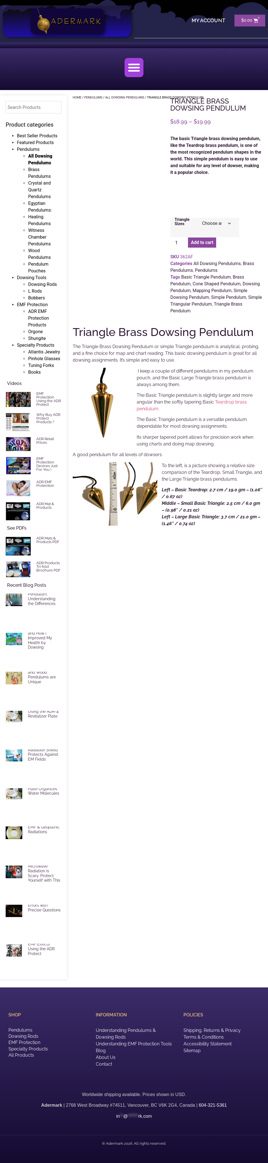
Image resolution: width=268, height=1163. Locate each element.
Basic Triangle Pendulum (206, 277)
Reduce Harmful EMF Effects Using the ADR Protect (43, 946)
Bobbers (36, 298)
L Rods (35, 291)
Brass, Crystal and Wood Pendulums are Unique (42, 674)
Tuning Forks (41, 365)
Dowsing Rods (42, 284)
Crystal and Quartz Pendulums (39, 189)
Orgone (35, 331)
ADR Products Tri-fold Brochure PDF (48, 566)
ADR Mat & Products (45, 506)
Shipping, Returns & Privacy (212, 1030)
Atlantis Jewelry (44, 352)
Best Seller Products (37, 135)
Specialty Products (35, 345)
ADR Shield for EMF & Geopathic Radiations (44, 827)
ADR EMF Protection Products (38, 318)
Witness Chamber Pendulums (39, 237)
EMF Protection (32, 304)
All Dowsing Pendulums (217, 263)
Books (34, 372)
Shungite (37, 338)
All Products (21, 1055)
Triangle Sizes (181, 222)
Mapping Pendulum (211, 290)
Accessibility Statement (207, 1044)
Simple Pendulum (228, 297)
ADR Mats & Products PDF (47, 540)
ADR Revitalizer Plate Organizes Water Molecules (43, 789)
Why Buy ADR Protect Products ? (48, 418)
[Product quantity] (178, 242)
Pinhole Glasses (44, 358)
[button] (134, 67)
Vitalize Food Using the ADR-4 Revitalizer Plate (43, 711)
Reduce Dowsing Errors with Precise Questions (44, 905)
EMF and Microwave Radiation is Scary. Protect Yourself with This (44, 870)
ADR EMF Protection (45, 484)
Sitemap (192, 1050)
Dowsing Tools (31, 277)
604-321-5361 (213, 1105)
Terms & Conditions (203, 1037)
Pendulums (28, 149)
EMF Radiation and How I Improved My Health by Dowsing (41, 637)
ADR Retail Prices (45, 441)
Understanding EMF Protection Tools (134, 1044)
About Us (106, 1057)
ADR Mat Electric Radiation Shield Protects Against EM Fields (43, 752)
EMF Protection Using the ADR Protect (48, 399)
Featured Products (35, 142)
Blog (101, 1050)
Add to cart (202, 242)
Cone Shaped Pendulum (216, 283)
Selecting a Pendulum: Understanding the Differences (42, 596)
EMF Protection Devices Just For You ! (46, 464)
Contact (104, 1064)
